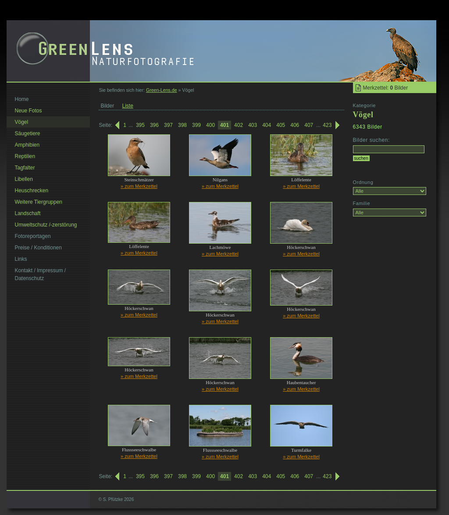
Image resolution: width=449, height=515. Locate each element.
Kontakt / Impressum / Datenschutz (40, 274)
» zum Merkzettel (139, 186)
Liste (127, 106)
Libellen (24, 179)
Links (21, 259)
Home (22, 99)
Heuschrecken (32, 190)
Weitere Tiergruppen (39, 202)
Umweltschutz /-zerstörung (46, 225)
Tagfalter (25, 168)
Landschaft (28, 213)
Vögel (22, 122)
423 (327, 125)
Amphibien (27, 145)
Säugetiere (27, 133)
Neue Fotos (28, 111)
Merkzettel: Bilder (385, 88)
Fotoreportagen (33, 236)
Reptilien (25, 156)
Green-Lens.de (161, 90)
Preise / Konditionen (38, 248)
